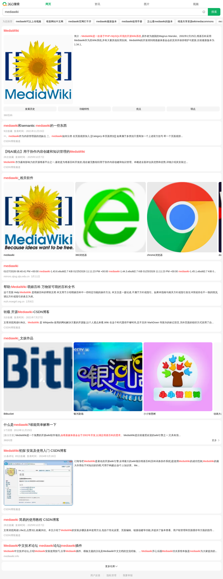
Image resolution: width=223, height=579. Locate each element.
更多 (214, 440)
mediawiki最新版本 (106, 21)
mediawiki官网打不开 (79, 21)
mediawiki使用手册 (132, 21)
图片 (146, 4)
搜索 (214, 11)
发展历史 (30, 109)
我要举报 (128, 575)
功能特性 (84, 109)
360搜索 (12, 4)
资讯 (97, 4)
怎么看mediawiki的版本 (159, 21)
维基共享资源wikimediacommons (196, 21)
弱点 (193, 109)
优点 (138, 109)
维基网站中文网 (54, 21)
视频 (196, 4)
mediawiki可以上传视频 (28, 21)
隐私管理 (111, 575)
